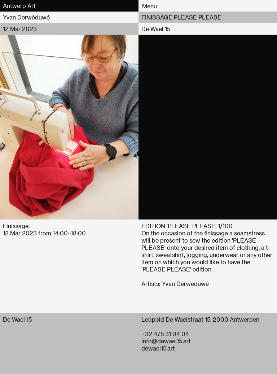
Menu (149, 6)
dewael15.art (158, 348)
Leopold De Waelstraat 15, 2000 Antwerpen (200, 319)
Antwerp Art (19, 5)
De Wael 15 (155, 28)
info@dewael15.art (166, 341)
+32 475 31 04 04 (165, 333)
